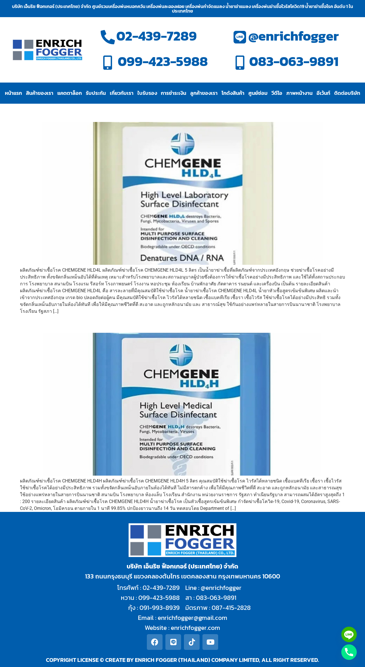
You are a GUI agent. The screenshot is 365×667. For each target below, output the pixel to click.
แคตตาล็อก (69, 93)
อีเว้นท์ (323, 93)
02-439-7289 (156, 36)
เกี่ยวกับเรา (121, 93)
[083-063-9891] (240, 62)
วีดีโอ (276, 93)
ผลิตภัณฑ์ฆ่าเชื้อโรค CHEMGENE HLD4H (102, 322)
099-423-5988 (163, 61)
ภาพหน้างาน (299, 93)
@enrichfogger (293, 36)
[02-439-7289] (108, 37)
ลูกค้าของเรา (204, 93)
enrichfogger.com (195, 627)
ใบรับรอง (147, 93)
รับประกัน (96, 93)
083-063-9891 (293, 61)
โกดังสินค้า (233, 93)
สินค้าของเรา (39, 93)
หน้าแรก (13, 93)
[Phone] (349, 652)
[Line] (349, 634)
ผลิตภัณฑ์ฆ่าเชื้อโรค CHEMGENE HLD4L (101, 112)
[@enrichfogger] (240, 37)
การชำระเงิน (173, 93)
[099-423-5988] (108, 62)
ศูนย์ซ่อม (257, 93)
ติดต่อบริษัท (347, 93)
